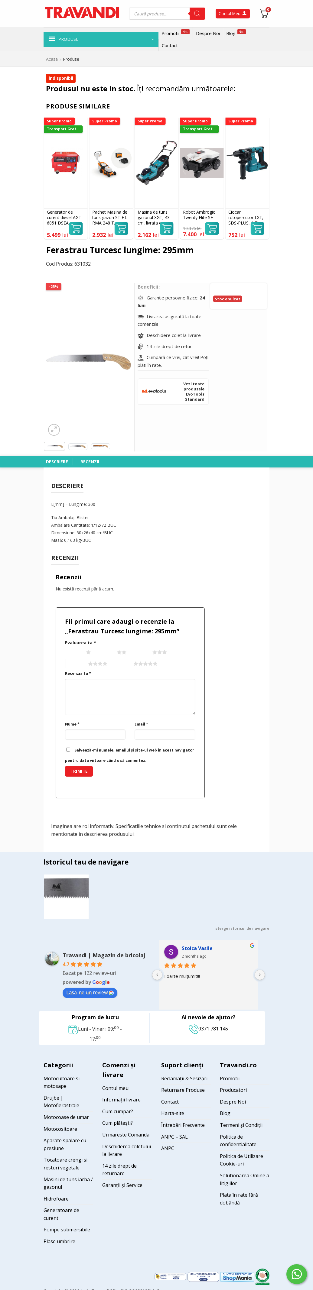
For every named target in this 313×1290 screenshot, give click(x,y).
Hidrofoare (56, 1198)
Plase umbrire (59, 1241)
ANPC (167, 1148)
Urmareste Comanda (125, 1134)
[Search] (197, 14)
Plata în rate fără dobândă (239, 1198)
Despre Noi (208, 33)
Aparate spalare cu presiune (65, 1144)
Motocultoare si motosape (62, 1082)
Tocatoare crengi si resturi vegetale (65, 1163)
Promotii (175, 32)
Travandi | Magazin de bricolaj (104, 955)
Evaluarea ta (80, 642)
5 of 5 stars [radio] (121, 664)
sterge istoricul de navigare (242, 928)
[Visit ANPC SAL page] (171, 1276)
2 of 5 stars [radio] (104, 653)
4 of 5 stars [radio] (76, 664)
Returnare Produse (183, 1090)
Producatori (233, 1090)
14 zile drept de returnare (119, 1169)
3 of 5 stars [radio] (140, 653)
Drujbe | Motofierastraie (61, 1101)
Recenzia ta (78, 673)
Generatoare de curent (61, 1214)
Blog (236, 32)
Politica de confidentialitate (238, 1140)
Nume (72, 724)
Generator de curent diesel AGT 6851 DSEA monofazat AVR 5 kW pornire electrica (64, 217)
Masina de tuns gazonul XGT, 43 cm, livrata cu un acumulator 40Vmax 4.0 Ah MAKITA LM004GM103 (154, 217)
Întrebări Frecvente (183, 1125)
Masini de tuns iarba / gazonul (68, 1183)
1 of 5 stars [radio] (74, 653)
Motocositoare (60, 1129)
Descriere (57, 461)
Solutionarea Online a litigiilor (244, 1179)
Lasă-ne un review (90, 992)
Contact (170, 45)
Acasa (52, 59)
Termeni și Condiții (241, 1125)
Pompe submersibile (67, 1229)
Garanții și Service (122, 1185)
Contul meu (115, 1088)
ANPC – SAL (174, 1136)
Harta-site (172, 1113)
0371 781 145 (208, 1028)
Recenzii (89, 461)
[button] (101, 39)
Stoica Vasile (197, 948)
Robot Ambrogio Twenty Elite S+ (199, 214)
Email (141, 724)
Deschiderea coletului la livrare (126, 1150)
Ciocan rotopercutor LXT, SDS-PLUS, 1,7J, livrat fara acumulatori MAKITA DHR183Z (246, 217)
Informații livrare (121, 1099)
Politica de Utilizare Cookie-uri (241, 1160)
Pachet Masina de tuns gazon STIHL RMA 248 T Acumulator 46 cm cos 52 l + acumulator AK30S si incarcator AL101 (111, 217)
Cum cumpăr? (117, 1111)
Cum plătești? (117, 1123)
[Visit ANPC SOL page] (203, 1276)
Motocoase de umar (66, 1117)
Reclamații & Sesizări (184, 1078)
